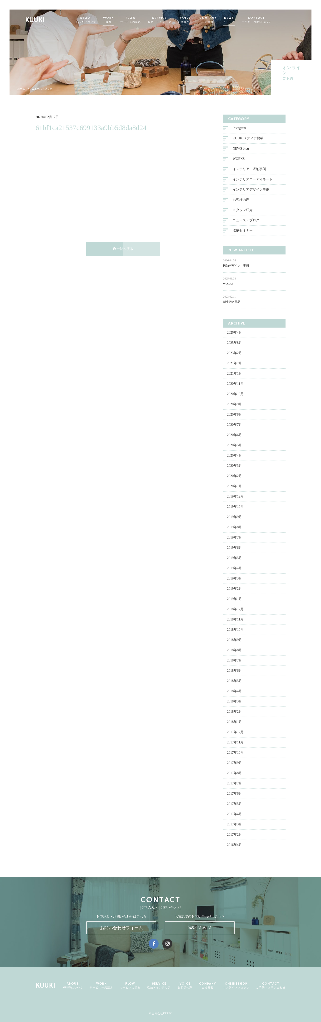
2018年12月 (235, 609)
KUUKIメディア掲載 (248, 138)
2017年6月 (234, 794)
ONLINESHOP (236, 985)
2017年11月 (235, 742)
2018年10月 (235, 630)
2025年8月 (234, 343)
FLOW (142, 20)
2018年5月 (234, 681)
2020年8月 (234, 415)
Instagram (239, 128)
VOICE (197, 20)
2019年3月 (234, 578)
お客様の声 (241, 200)
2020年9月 (234, 404)
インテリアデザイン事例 (251, 190)
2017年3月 (234, 824)
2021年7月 (234, 363)
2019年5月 (234, 558)
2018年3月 (234, 701)
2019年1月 (234, 599)
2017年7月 (234, 783)
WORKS (239, 159)
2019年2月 (234, 589)
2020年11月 (235, 384)
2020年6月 (234, 435)
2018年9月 (234, 640)
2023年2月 (234, 353)
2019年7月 (234, 537)
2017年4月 (234, 814)
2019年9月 (234, 517)
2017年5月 (234, 804)
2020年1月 (234, 486)
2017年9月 (234, 763)
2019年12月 (235, 496)
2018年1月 (234, 722)
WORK (120, 20)
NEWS (241, 20)
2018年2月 (234, 712)
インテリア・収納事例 (249, 169)
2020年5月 (234, 445)
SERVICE (171, 20)
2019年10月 (235, 507)
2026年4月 (234, 333)
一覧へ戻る (123, 249)
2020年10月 (235, 394)
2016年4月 (234, 845)
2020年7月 (234, 425)
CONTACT (268, 20)
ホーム (21, 88)
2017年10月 (235, 753)
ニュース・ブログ (41, 88)
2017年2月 (234, 835)
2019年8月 (234, 527)
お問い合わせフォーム (121, 927)
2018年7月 (234, 660)
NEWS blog (241, 149)
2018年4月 (234, 691)
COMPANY (219, 20)
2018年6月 (234, 671)
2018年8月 (234, 650)
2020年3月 (234, 466)
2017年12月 (235, 732)
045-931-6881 (200, 927)
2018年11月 (235, 619)
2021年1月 (234, 374)
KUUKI (47, 20)
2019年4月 (234, 568)
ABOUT (98, 20)
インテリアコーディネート (253, 179)
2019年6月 (234, 548)
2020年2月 (234, 476)
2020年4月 (234, 456)
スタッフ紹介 (243, 210)
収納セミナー (243, 231)
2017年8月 (234, 773)
